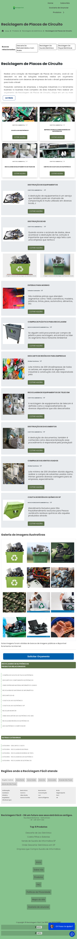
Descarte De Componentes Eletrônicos (17, 680)
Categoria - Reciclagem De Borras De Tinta (17, 753)
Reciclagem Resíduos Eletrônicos (15, 721)
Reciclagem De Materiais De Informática (17, 690)
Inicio (38, 862)
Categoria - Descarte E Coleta (13, 746)
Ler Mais (9, 98)
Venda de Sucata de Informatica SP (39, 841)
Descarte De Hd (8, 695)
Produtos (59, 12)
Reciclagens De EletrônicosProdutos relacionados (15, 665)
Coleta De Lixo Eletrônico (12, 700)
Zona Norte (20, 780)
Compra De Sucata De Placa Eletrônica (17, 675)
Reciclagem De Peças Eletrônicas (65, 47)
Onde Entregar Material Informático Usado (19, 685)
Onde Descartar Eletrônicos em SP (38, 845)
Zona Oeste (31, 780)
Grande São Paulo (65, 780)
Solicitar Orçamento (38, 656)
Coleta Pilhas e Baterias (38, 837)
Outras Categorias (11, 737)
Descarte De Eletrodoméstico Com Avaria (25, 48)
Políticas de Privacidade (38, 892)
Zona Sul (42, 780)
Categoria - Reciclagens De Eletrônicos (17, 761)
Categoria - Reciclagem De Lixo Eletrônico (17, 757)
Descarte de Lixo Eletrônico (38, 832)
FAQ (38, 884)
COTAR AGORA (20, 137)
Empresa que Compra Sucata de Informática (38, 849)
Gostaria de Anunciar (58, 7)
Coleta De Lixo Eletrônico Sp (13, 706)
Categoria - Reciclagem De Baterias (15, 749)
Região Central (7, 780)
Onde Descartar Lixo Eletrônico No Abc (18, 716)
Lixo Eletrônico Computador (13, 726)
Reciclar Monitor (9, 711)
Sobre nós (38, 869)
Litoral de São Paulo (9, 784)
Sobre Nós (65, 3)
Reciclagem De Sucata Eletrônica (47, 47)
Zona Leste (52, 780)
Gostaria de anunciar (38, 907)
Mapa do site (38, 899)
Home (50, 3)
